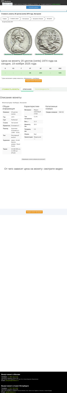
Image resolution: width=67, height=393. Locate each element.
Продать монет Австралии (33, 80)
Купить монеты (56, 4)
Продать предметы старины (31, 4)
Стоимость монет (7, 4)
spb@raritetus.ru (10, 392)
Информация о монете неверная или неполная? (33, 159)
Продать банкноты (46, 4)
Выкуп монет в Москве (10, 374)
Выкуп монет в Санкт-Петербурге (15, 386)
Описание (27, 89)
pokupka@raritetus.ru (12, 380)
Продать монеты (17, 4)
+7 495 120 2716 (13, 376)
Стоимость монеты (10, 89)
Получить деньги (33, 7)
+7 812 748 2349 (13, 388)
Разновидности (42, 89)
